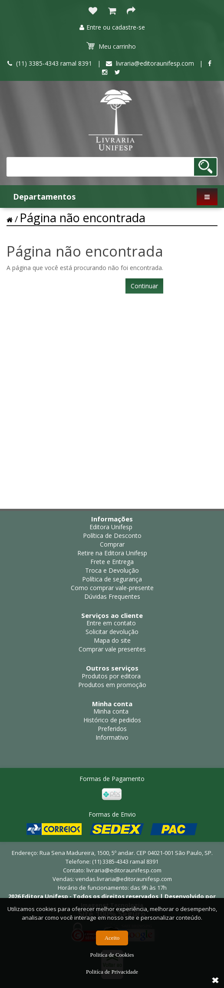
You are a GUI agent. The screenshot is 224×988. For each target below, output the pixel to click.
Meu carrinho (111, 46)
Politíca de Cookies (112, 954)
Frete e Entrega (112, 561)
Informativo (112, 737)
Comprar (112, 544)
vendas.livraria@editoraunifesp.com (124, 879)
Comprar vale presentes (112, 649)
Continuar (144, 286)
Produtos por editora (111, 676)
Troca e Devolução (112, 570)
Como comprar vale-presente (112, 588)
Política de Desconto (112, 535)
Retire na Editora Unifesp (112, 553)
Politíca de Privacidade (112, 971)
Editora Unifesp (110, 527)
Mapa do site (112, 640)
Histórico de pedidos (112, 720)
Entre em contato (111, 623)
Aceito (112, 938)
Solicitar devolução (112, 632)
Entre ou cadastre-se (112, 27)
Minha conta (110, 711)
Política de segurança (112, 579)
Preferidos (112, 728)
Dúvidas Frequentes (112, 596)
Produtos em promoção (112, 685)
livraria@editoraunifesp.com (123, 870)
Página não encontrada (82, 218)
